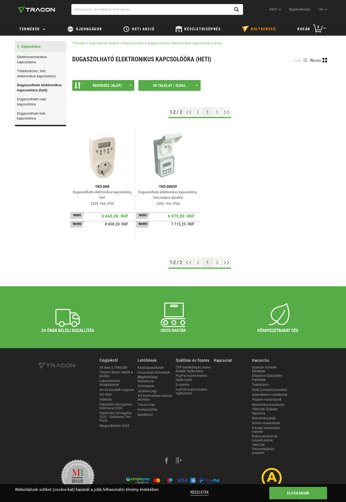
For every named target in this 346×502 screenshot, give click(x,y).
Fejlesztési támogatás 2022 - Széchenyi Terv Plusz (115, 417)
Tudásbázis (260, 385)
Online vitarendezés (266, 423)
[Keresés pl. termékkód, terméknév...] (157, 9)
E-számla (182, 385)
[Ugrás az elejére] (189, 112)
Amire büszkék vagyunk (116, 390)
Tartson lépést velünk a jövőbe (116, 374)
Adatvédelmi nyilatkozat (269, 395)
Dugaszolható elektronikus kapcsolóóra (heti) (39, 87)
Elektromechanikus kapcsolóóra (32, 59)
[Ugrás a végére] (226, 112)
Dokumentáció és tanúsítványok (264, 438)
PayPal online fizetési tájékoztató (191, 377)
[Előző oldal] (198, 112)
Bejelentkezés (300, 9)
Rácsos (315, 60)
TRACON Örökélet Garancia (264, 411)
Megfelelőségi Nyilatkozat (148, 379)
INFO (273, 9)
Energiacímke (147, 409)
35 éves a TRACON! (113, 368)
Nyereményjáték (263, 418)
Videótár (105, 399)
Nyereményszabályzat (268, 405)
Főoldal (79, 43)
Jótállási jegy (147, 391)
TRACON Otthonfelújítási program (263, 449)
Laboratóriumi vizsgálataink (109, 383)
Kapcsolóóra (133, 43)
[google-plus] (178, 461)
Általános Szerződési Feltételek (267, 377)
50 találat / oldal (175, 85)
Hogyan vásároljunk (266, 399)
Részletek (199, 492)
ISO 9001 (106, 395)
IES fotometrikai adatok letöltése (155, 397)
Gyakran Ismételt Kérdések (264, 369)
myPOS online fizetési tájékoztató (191, 391)
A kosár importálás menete (266, 430)
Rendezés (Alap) (103, 85)
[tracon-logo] (36, 9)
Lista (297, 60)
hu (321, 9)
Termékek (29, 29)
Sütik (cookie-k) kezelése (269, 390)
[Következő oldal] (217, 112)
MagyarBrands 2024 (114, 426)
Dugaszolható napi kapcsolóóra (31, 101)
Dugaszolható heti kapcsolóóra (31, 116)
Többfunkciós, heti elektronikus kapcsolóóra (36, 73)
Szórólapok (146, 386)
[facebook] (166, 461)
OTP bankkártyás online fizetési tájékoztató (193, 369)
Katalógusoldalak (151, 368)
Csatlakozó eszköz (104, 43)
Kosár (303, 29)
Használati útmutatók (154, 372)
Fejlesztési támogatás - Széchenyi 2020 (116, 406)
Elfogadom (298, 493)
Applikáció (145, 415)
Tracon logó (146, 405)
